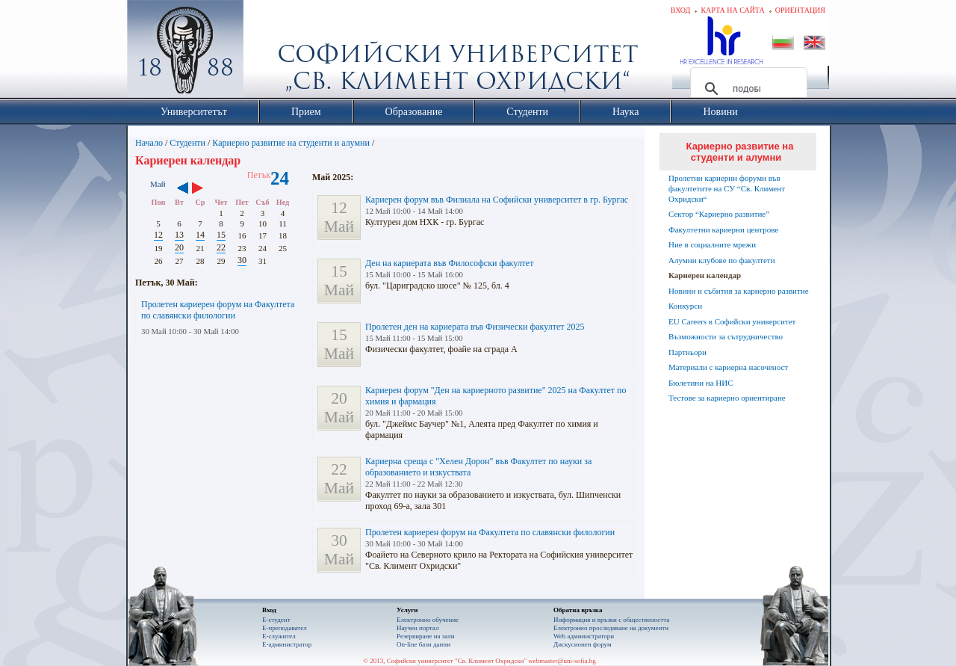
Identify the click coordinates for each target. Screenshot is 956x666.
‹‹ (182, 189)
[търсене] (746, 89)
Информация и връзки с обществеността (611, 619)
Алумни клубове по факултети (721, 260)
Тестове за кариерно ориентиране (727, 397)
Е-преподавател (284, 628)
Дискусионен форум (582, 644)
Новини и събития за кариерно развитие (738, 290)
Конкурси (685, 305)
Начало (149, 143)
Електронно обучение (428, 619)
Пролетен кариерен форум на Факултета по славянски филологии (217, 310)
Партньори (687, 352)
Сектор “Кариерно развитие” (718, 213)
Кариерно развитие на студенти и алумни (291, 143)
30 (242, 260)
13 (179, 234)
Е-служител (279, 636)
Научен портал (417, 628)
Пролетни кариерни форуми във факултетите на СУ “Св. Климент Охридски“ (726, 188)
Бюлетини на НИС (700, 382)
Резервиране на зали (426, 636)
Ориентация (800, 10)
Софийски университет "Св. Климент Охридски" (269, 52)
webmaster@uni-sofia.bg (562, 661)
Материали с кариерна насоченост (728, 367)
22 (221, 247)
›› (205, 189)
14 (200, 234)
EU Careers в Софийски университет (731, 321)
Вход (681, 10)
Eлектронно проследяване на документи (610, 628)
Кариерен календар (704, 275)
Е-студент (276, 619)
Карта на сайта (732, 10)
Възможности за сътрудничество (725, 336)
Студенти (187, 143)
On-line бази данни (423, 644)
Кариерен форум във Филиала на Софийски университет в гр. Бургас (496, 199)
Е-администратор (286, 644)
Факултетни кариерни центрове (723, 229)
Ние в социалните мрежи (712, 244)
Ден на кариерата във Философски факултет (449, 263)
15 (221, 234)
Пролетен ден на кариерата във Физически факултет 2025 (474, 326)
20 (179, 247)
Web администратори (583, 636)
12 (158, 234)
